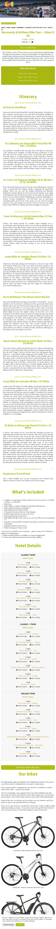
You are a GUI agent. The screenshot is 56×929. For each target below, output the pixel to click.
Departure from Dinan (28, 471)
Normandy (20, 27)
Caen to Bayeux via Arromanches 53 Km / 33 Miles (28, 215)
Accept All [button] (20, 925)
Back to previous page (8, 23)
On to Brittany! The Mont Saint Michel (28, 295)
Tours (8, 27)
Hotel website (21, 567)
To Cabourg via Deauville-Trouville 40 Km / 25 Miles (28, 142)
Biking (13, 27)
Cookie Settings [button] (8, 925)
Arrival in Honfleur (28, 105)
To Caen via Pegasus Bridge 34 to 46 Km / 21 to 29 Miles (28, 179)
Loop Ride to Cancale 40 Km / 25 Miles (28, 379)
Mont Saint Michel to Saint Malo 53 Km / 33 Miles (28, 340)
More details (35, 567)
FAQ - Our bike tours (28, 47)
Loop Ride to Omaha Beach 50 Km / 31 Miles (28, 256)
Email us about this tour (28, 767)
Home (3, 27)
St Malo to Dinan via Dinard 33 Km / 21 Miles (28, 424)
